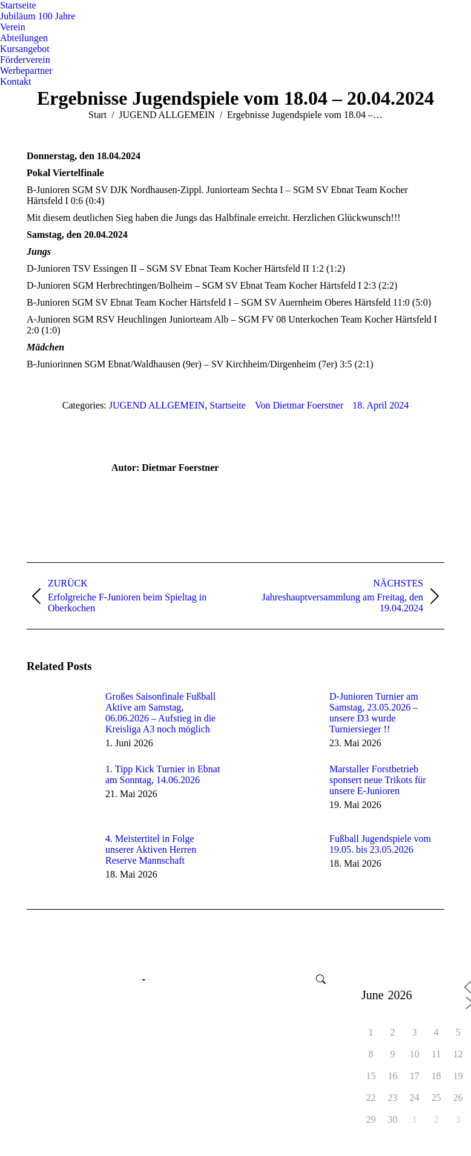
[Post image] (60, 718)
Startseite (227, 405)
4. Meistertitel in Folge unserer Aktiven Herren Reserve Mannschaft (150, 849)
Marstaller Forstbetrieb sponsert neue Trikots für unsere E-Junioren (377, 780)
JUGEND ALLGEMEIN (157, 405)
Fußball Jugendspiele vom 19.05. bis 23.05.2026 (380, 844)
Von (299, 405)
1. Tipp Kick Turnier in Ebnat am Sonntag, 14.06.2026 (162, 774)
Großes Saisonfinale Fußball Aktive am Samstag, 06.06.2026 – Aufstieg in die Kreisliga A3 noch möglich (160, 712)
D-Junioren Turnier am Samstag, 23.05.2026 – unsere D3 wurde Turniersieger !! (373, 712)
